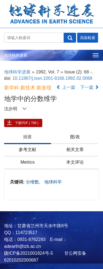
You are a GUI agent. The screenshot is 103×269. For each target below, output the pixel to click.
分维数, (33, 182)
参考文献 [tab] (27, 149)
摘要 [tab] (27, 136)
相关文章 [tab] (75, 149)
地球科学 (53, 182)
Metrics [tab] (27, 162)
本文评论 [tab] (75, 162)
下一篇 (89, 87)
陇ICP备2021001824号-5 (28, 253)
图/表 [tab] (75, 136)
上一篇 (65, 87)
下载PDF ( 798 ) (26, 123)
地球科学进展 (15, 55)
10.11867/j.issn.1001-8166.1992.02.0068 (52, 78)
